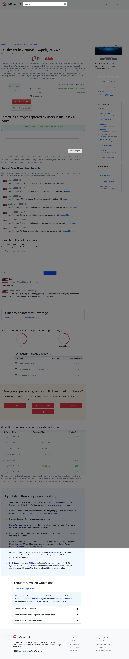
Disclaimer (73, 650)
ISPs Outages (101, 647)
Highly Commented (103, 644)
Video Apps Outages (103, 650)
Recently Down (101, 641)
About (71, 638)
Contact (72, 641)
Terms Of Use (74, 644)
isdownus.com (23, 651)
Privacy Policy (74, 647)
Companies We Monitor (104, 638)
